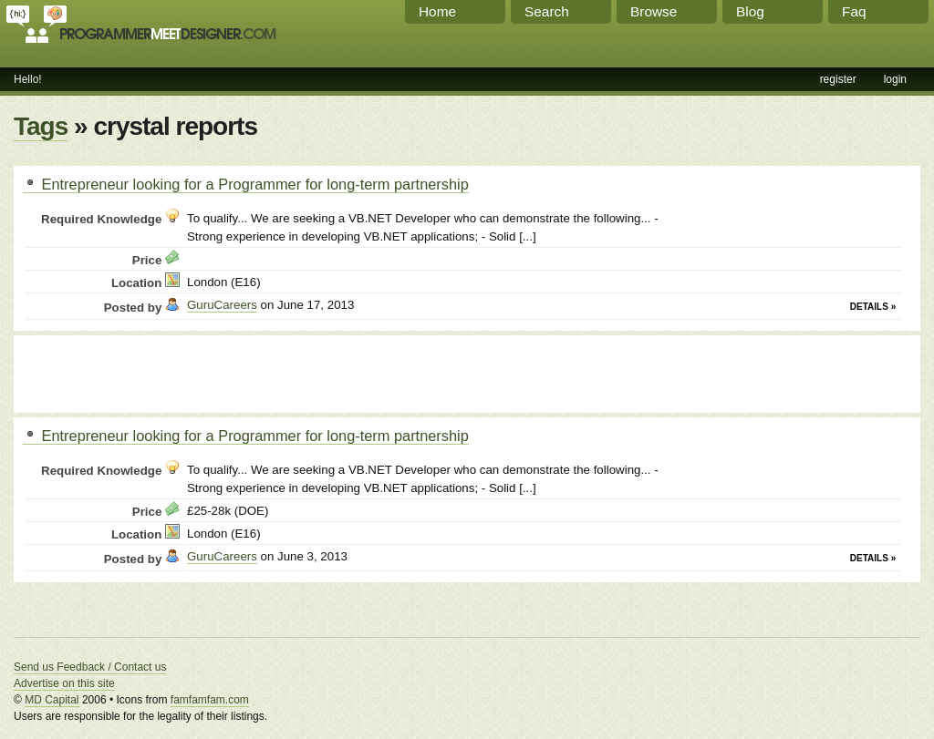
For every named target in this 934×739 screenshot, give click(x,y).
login (895, 79)
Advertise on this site (64, 683)
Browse (653, 11)
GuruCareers (222, 305)
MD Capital (51, 699)
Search (546, 11)
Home (437, 11)
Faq (854, 11)
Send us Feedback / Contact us (90, 667)
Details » (873, 307)
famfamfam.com (210, 699)
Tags (40, 126)
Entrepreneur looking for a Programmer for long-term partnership (246, 184)
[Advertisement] (236, 371)
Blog (750, 11)
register (838, 79)
